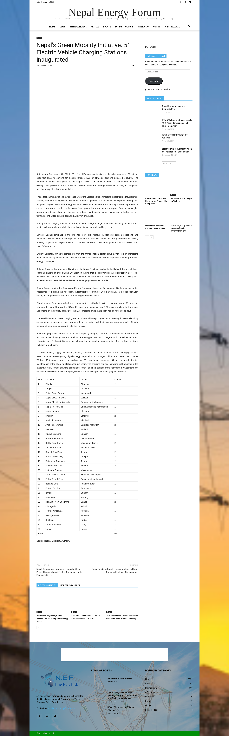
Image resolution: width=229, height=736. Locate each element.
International (78, 26)
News (62, 26)
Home (52, 26)
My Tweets (150, 46)
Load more (169, 163)
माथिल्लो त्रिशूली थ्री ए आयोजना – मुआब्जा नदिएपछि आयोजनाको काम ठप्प (181, 228)
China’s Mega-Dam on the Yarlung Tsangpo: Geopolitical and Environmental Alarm (122, 695)
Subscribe (154, 81)
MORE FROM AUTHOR (70, 585)
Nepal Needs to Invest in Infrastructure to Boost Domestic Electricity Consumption (115, 570)
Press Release (172, 26)
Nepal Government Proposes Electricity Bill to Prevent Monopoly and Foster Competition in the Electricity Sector (60, 572)
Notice (157, 26)
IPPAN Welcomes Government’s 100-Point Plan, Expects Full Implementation (177, 123)
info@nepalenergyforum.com (61, 708)
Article (95, 26)
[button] (188, 27)
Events (107, 26)
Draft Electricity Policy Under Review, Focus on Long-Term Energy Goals (52, 619)
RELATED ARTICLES (47, 585)
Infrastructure (124, 26)
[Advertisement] (87, 164)
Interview (143, 26)
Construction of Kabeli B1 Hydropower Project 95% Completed (156, 201)
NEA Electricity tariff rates (120, 678)
